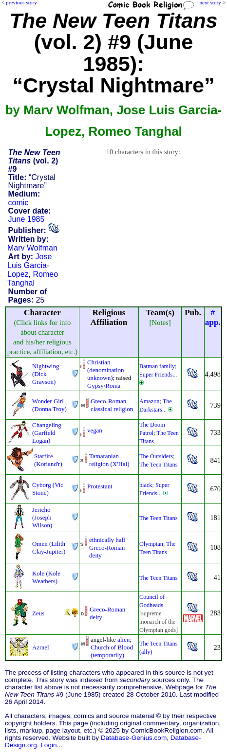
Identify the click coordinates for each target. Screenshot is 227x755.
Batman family (157, 366)
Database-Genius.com (134, 737)
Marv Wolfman (32, 248)
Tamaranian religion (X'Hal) (109, 459)
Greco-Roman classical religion (112, 405)
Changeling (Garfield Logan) (46, 432)
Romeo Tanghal (32, 278)
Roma (112, 385)
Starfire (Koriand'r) (48, 459)
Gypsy (95, 385)
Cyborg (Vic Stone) (47, 488)
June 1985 (26, 219)
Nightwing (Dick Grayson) (45, 373)
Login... (51, 745)
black (145, 485)
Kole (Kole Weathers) (46, 577)
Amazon (149, 401)
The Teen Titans (158, 464)
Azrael (40, 647)
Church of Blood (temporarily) (112, 651)
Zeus (38, 613)
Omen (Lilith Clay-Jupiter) (48, 547)
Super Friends (155, 374)
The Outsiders (156, 456)
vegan (94, 430)
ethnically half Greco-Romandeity (107, 547)
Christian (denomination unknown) (105, 370)
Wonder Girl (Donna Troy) (49, 405)
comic (18, 202)
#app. (213, 317)
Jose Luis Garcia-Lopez (29, 265)
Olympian (151, 543)
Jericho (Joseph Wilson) (42, 517)
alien (123, 639)
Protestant (100, 486)
